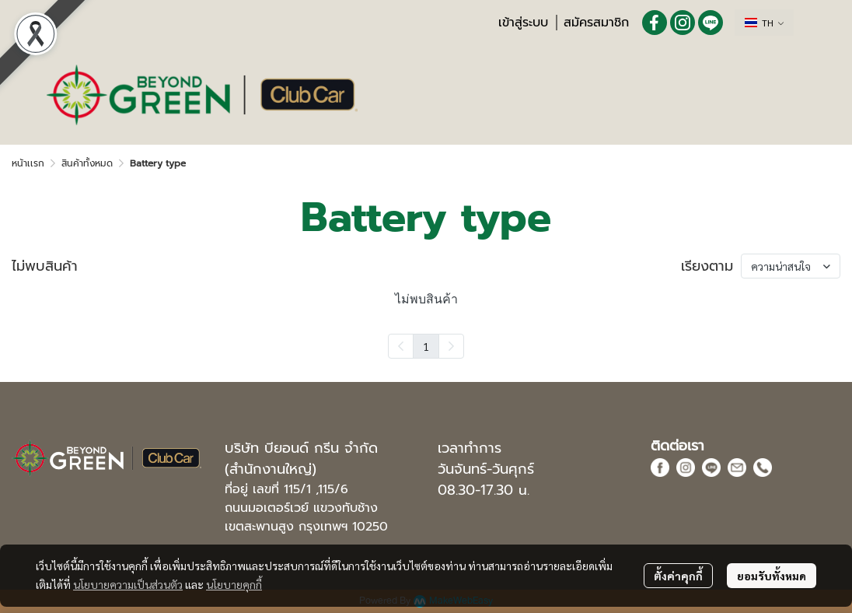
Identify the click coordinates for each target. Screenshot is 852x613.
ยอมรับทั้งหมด (771, 576)
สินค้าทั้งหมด (87, 163)
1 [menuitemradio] (426, 346)
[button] (764, 22)
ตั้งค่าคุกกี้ (678, 576)
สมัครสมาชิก (596, 22)
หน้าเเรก (28, 163)
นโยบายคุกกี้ (234, 584)
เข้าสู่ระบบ (523, 22)
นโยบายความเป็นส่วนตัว (128, 584)
